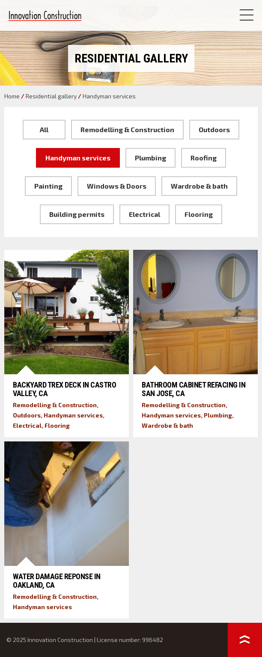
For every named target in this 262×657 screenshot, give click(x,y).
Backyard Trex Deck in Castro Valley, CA (64, 389)
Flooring (199, 214)
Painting (48, 186)
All (44, 129)
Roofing (204, 158)
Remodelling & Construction (127, 129)
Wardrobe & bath (199, 186)
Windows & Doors (116, 186)
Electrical (144, 214)
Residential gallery (51, 96)
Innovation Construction (45, 15)
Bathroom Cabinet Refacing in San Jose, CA (193, 389)
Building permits (76, 214)
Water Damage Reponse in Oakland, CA (57, 580)
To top (245, 640)
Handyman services (77, 158)
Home (12, 96)
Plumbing (150, 158)
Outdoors (214, 129)
